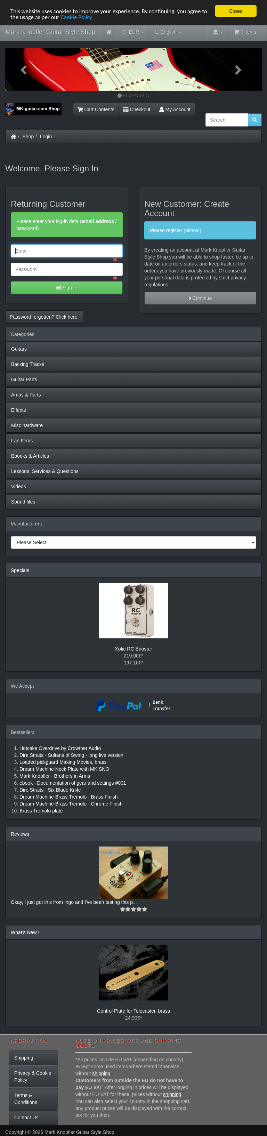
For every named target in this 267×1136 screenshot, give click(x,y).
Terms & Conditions (25, 1099)
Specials (20, 570)
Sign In (66, 288)
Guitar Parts (24, 379)
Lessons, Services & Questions (45, 471)
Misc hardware (27, 425)
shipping (101, 1073)
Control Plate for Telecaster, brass (133, 1011)
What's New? (25, 932)
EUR (133, 32)
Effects (18, 410)
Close (235, 11)
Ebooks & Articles (30, 456)
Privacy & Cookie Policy (32, 1076)
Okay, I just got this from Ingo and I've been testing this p (72, 902)
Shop (28, 136)
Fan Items (22, 440)
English (168, 32)
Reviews (20, 834)
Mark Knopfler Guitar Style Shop (50, 31)
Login (46, 136)
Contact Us (26, 1117)
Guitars (19, 349)
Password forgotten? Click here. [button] (44, 317)
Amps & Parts (26, 395)
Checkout (137, 109)
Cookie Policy (76, 17)
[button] (24, 69)
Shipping (23, 1058)
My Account (175, 109)
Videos (18, 486)
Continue (200, 298)
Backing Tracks (27, 364)
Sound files (23, 502)
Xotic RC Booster (133, 649)
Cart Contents (96, 109)
